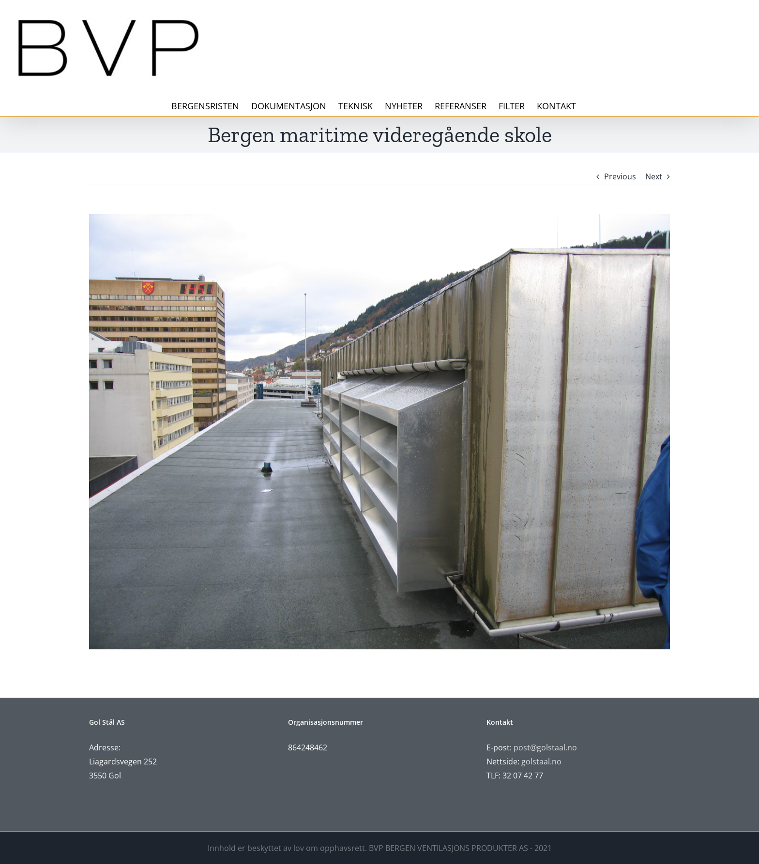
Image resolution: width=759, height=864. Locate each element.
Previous (620, 176)
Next (653, 176)
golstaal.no (542, 761)
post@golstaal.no (545, 747)
